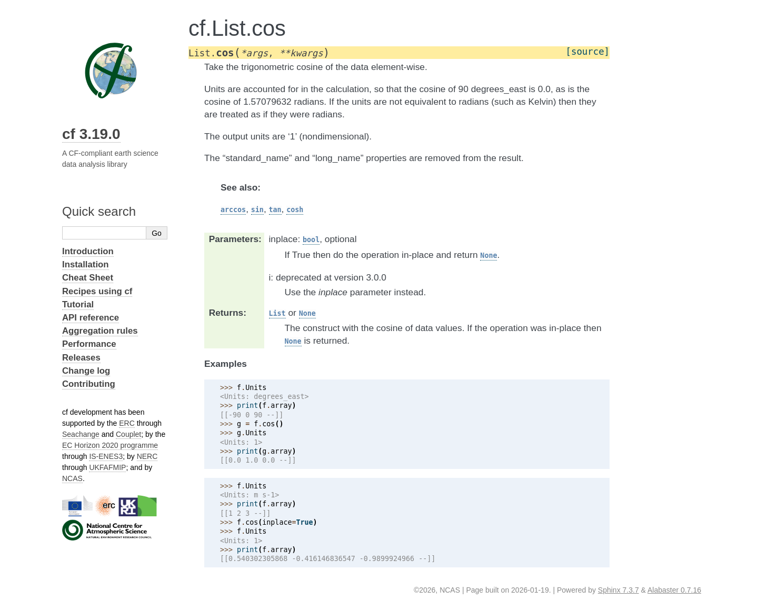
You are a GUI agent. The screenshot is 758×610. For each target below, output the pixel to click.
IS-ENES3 (106, 456)
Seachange (80, 434)
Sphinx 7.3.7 (618, 590)
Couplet (128, 434)
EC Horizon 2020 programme (110, 445)
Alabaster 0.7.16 (674, 590)
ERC (127, 423)
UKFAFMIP (107, 467)
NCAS (72, 478)
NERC (147, 456)
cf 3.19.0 (91, 134)
